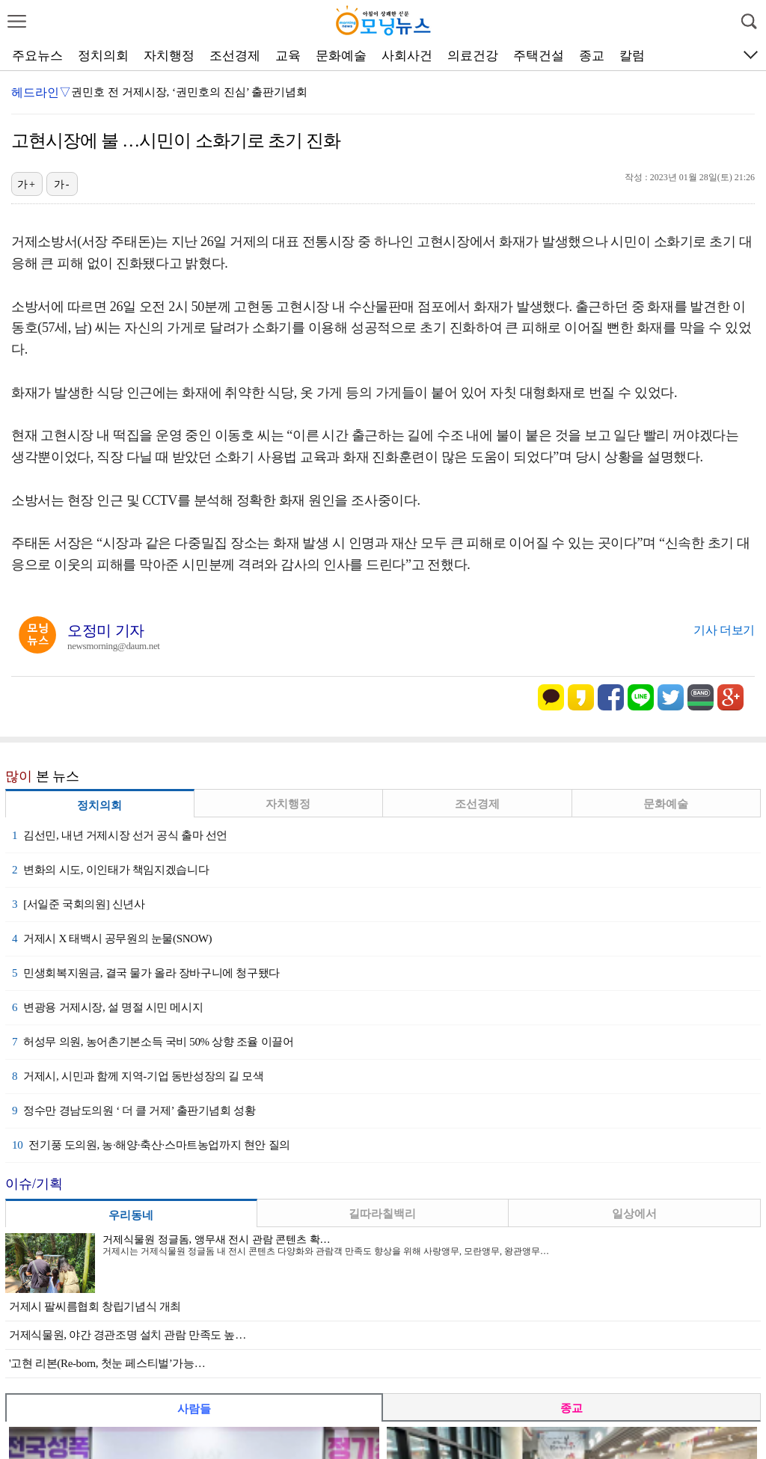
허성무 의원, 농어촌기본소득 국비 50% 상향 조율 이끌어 (152, 1042)
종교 (591, 56)
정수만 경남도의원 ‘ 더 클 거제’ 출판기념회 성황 (133, 1110)
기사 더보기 (724, 630)
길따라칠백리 (382, 1214)
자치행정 (169, 56)
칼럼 (632, 56)
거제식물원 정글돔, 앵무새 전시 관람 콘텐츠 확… (216, 1239)
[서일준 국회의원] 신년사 (78, 904)
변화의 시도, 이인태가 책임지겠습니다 (110, 870)
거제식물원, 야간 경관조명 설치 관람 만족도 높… (127, 1335)
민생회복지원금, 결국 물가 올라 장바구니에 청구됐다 (146, 973)
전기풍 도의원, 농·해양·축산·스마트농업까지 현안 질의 (151, 1145)
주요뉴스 (37, 56)
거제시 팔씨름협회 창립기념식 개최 (95, 1306)
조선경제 (234, 56)
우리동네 (130, 1215)
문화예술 (341, 56)
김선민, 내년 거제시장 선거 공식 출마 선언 (119, 835)
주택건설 (538, 56)
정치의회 (103, 56)
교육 (288, 56)
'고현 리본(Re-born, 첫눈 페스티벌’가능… (107, 1363)
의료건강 (472, 56)
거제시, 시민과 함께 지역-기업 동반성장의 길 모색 (138, 1076)
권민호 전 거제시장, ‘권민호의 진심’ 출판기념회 (189, 92)
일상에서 (634, 1214)
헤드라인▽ (41, 92)
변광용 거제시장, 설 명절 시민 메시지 (107, 1007)
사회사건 (407, 56)
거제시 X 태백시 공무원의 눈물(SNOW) (112, 938)
